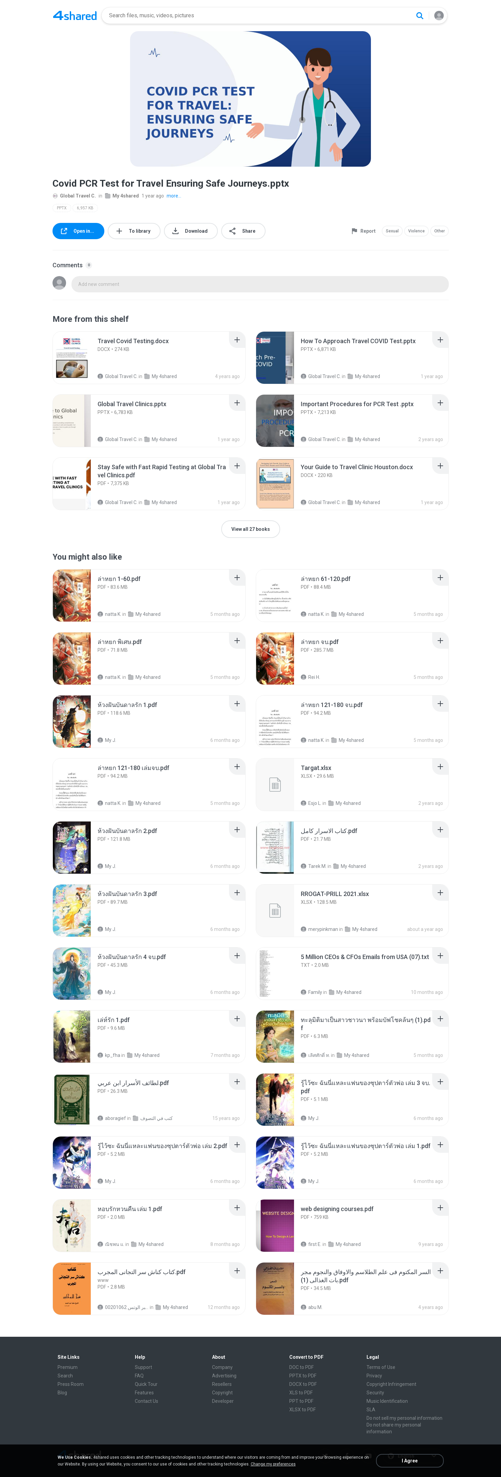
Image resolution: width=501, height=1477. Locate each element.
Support (143, 1367)
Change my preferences (273, 1464)
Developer (223, 1401)
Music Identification (387, 1401)
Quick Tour (146, 1384)
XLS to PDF (301, 1392)
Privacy (374, 1375)
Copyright (222, 1392)
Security (375, 1392)
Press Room (71, 1384)
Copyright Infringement (391, 1384)
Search (65, 1375)
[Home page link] (75, 15)
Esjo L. (311, 803)
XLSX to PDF (302, 1409)
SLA (371, 1409)
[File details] (79, 358)
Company (222, 1367)
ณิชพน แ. (111, 1244)
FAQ (139, 1375)
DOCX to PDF (303, 1384)
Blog (62, 1392)
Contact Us (146, 1401)
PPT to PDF (301, 1401)
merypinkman (319, 929)
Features (144, 1392)
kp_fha (109, 1055)
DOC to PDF (301, 1367)
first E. (311, 1244)
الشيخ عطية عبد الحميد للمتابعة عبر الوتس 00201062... (123, 1307)
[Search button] (420, 15)
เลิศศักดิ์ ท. (315, 1055)
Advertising (224, 1375)
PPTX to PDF (302, 1375)
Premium (68, 1367)
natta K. (109, 614)
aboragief (112, 1118)
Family (311, 992)
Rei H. (310, 677)
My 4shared (122, 196)
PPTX (62, 208)
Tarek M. (314, 866)
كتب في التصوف (153, 1118)
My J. (107, 740)
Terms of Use (381, 1367)
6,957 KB (85, 208)
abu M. (311, 1307)
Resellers (222, 1384)
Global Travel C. (74, 196)
